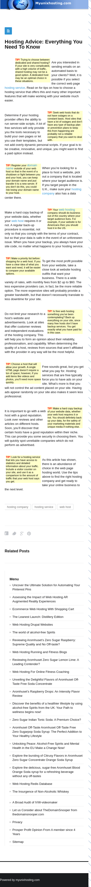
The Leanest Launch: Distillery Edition (37, 617)
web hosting (67, 209)
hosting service (15, 87)
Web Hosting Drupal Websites (32, 624)
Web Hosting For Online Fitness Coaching (40, 672)
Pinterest (29, 533)
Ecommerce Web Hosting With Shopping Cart (43, 609)
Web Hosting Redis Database (32, 784)
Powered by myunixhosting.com (20, 880)
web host (17, 221)
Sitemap (18, 842)
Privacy (17, 822)
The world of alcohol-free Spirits (33, 632)
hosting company (17, 507)
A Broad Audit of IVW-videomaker (35, 802)
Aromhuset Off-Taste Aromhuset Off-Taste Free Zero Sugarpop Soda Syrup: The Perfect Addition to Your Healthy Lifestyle (47, 732)
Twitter (14, 533)
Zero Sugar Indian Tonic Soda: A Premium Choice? (46, 719)
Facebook (6, 533)
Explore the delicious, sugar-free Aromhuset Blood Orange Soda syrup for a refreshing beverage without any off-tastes (46, 772)
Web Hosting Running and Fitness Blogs (39, 652)
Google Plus (22, 533)
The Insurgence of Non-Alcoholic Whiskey (40, 791)
